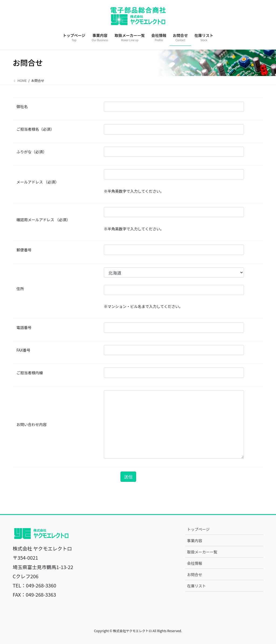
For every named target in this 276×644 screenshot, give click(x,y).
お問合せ (194, 574)
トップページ (198, 529)
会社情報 (194, 563)
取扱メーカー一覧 (202, 552)
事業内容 (194, 540)
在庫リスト (196, 585)
